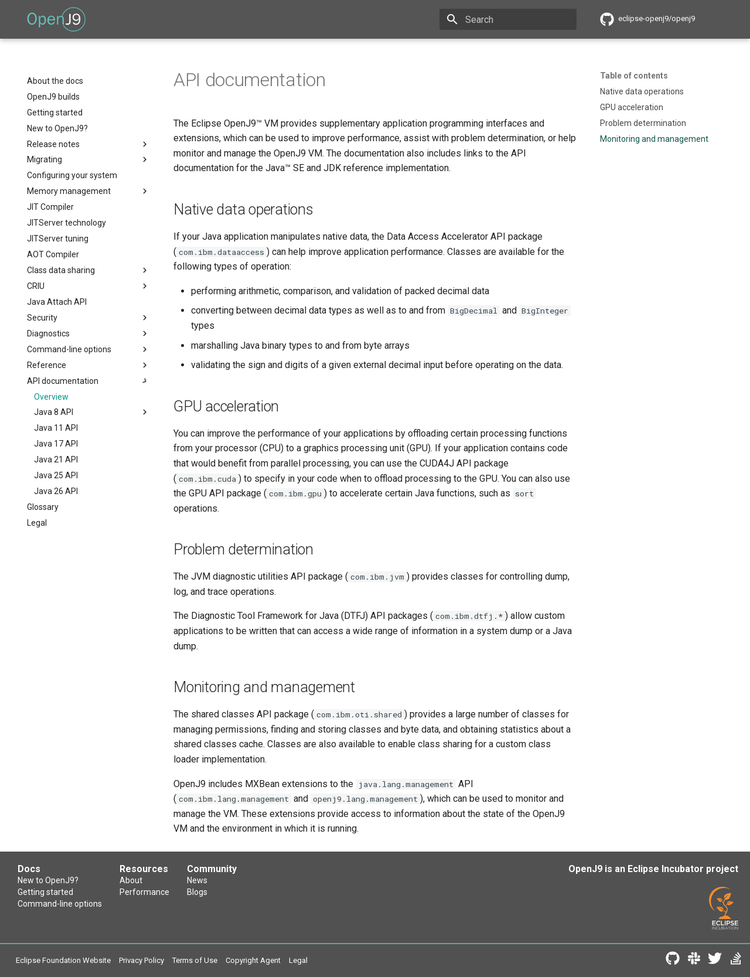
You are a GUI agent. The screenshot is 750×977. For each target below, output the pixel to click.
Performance (144, 892)
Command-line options (60, 903)
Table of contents (634, 75)
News (197, 880)
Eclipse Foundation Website (63, 960)
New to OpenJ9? (48, 880)
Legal (298, 960)
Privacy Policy (141, 960)
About (131, 880)
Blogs (197, 892)
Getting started (45, 892)
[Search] (508, 19)
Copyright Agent (253, 960)
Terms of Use (194, 960)
